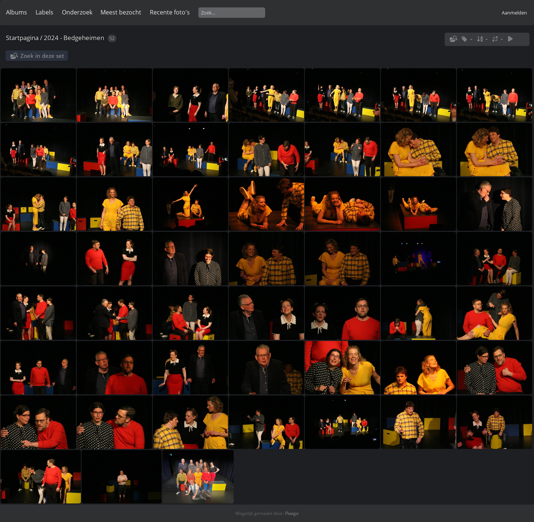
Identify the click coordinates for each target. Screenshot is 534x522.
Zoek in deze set (42, 55)
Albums (16, 12)
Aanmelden (514, 12)
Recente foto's (170, 12)
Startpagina (22, 37)
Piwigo (292, 513)
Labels (44, 12)
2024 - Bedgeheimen (74, 37)
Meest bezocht (120, 12)
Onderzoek (77, 12)
